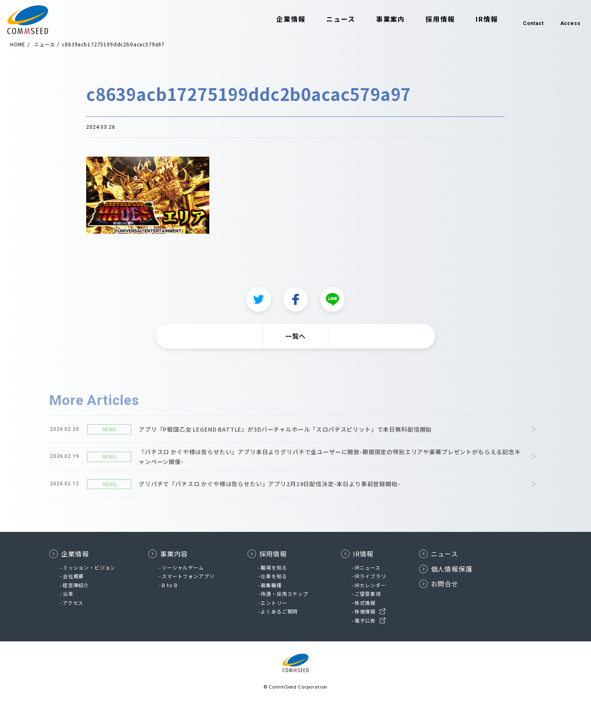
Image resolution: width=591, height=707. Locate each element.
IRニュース (367, 567)
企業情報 (279, 19)
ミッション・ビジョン (89, 567)
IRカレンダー (370, 585)
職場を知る (274, 567)
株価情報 (365, 611)
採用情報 (428, 19)
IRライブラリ (370, 575)
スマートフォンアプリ (188, 575)
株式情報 (365, 602)
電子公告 (365, 620)
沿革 (68, 593)
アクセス (73, 602)
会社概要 (73, 575)
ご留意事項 (368, 593)
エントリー (274, 602)
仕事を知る (274, 575)
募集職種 (271, 585)
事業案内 (378, 19)
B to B (170, 585)
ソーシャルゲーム (183, 567)
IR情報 (474, 19)
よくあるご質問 (279, 611)
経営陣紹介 (76, 585)
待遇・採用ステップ (284, 593)
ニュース (328, 19)
